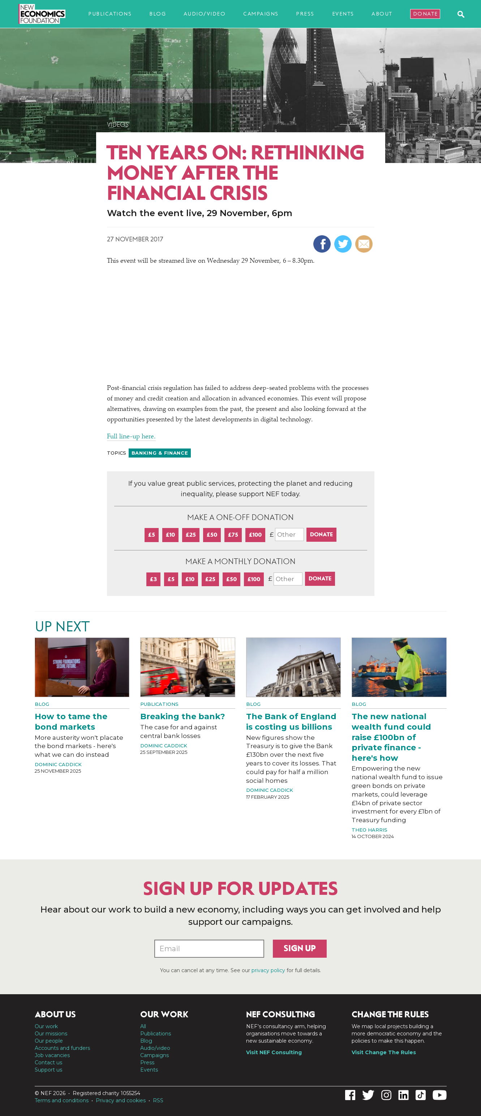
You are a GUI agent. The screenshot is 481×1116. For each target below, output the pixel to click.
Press (305, 14)
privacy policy (268, 970)
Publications (110, 14)
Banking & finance (160, 453)
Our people (49, 1041)
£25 (191, 535)
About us (55, 1014)
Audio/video (205, 14)
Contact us (48, 1062)
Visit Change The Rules (384, 1052)
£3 (153, 579)
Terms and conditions (62, 1100)
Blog (157, 14)
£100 (255, 535)
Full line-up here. (131, 437)
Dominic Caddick (58, 764)
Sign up (300, 948)
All (143, 1026)
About (382, 14)
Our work (46, 1026)
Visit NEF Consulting (274, 1052)
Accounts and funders (62, 1048)
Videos (118, 124)
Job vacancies (52, 1055)
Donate (425, 14)
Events (343, 14)
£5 (151, 535)
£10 (170, 535)
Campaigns (261, 14)
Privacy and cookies (121, 1100)
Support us (48, 1069)
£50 (212, 535)
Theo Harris (369, 830)
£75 (233, 535)
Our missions (51, 1033)
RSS (158, 1100)
